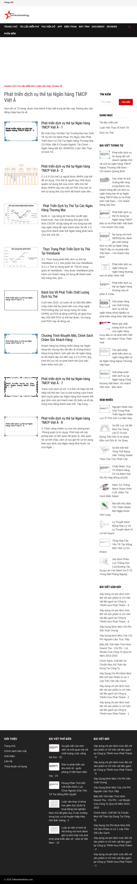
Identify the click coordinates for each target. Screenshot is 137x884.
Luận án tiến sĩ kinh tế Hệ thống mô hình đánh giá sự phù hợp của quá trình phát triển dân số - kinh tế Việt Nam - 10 (68, 835)
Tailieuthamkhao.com (22, 879)
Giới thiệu (9, 756)
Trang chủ (8, 2)
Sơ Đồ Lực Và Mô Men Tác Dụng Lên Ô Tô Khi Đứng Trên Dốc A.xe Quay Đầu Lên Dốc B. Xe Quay (116, 433)
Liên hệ (8, 761)
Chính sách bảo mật (15, 751)
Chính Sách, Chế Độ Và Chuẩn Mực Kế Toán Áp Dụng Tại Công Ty (113, 664)
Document (98, 27)
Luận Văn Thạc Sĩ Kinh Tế (49, 86)
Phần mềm (10, 33)
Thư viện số (48, 27)
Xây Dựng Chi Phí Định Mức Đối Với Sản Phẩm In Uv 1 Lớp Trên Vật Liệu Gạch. (115, 677)
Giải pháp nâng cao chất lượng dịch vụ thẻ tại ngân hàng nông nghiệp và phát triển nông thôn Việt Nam (116, 309)
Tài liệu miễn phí (29, 27)
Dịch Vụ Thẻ (107, 132)
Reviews (112, 27)
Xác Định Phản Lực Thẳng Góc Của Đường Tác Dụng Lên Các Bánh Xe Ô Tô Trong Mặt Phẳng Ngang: (116, 567)
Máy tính (84, 27)
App (60, 27)
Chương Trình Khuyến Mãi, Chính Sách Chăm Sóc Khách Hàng (67, 338)
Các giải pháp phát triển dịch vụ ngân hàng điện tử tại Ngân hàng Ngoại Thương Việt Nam (116, 357)
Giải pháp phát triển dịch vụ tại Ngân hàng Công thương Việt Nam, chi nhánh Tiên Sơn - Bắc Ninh (115, 379)
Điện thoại (70, 27)
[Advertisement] (68, 58)
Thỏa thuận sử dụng (15, 766)
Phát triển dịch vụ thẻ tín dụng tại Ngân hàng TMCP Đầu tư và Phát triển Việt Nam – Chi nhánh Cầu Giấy (116, 220)
